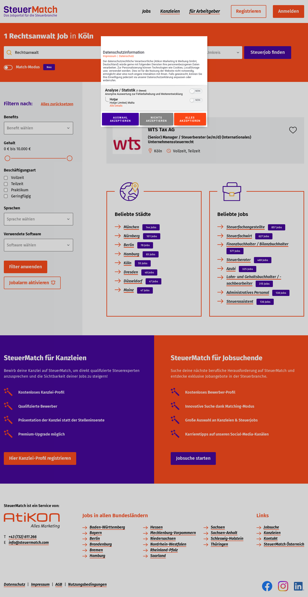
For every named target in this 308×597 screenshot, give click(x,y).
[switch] (196, 90)
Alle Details (116, 105)
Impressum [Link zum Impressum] (109, 56)
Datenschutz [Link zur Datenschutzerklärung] (126, 56)
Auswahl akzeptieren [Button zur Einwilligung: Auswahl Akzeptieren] (120, 119)
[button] (192, 91)
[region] (154, 98)
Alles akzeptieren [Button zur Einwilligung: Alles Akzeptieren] (190, 119)
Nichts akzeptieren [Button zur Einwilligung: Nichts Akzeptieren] (156, 119)
